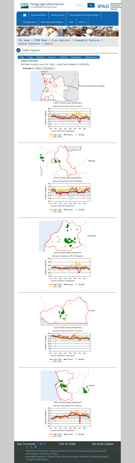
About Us (82, 22)
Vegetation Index (76, 57)
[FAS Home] (35, 4)
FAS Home (24, 40)
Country (30, 57)
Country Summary (58, 15)
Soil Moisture (63, 57)
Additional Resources (91, 57)
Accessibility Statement (35, 456)
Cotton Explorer (29, 43)
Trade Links (44, 454)
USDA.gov (42, 451)
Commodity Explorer (87, 40)
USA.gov (30, 459)
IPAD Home (40, 40)
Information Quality (99, 456)
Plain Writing (31, 454)
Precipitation (40, 57)
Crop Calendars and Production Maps (84, 15)
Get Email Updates (103, 444)
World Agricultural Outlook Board (90, 451)
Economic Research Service (61, 451)
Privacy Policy (54, 456)
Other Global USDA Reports (52, 22)
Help (71, 22)
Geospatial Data (30, 22)
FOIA (54, 454)
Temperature (52, 57)
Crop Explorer (60, 40)
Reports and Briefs (38, 15)
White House (41, 459)
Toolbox (21, 57)
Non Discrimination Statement (75, 456)
